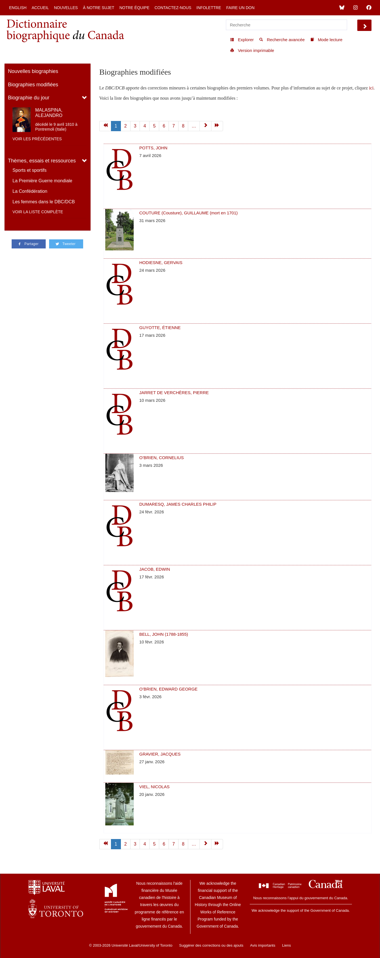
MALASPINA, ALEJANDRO (48, 113)
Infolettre (208, 7)
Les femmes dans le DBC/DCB (43, 201)
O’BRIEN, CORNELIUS (161, 457)
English (17, 7)
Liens (286, 945)
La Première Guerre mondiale (42, 180)
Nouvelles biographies (33, 71)
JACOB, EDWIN (154, 569)
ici (371, 87)
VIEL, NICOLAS (154, 786)
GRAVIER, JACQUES (160, 754)
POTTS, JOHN (153, 147)
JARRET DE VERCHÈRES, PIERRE (174, 392)
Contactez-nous (172, 7)
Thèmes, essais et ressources (42, 161)
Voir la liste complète (37, 212)
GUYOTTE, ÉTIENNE (160, 327)
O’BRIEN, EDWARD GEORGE (168, 689)
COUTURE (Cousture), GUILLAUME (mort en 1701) (188, 212)
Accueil (40, 7)
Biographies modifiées (33, 84)
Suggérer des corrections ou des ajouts (211, 945)
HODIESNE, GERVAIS (160, 262)
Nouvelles (66, 7)
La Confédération (29, 191)
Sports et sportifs (29, 170)
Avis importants (262, 945)
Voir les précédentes (37, 139)
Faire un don (240, 7)
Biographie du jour (28, 98)
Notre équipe (134, 7)
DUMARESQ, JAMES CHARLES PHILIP (178, 504)
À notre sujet (98, 7)
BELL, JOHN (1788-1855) (163, 634)
